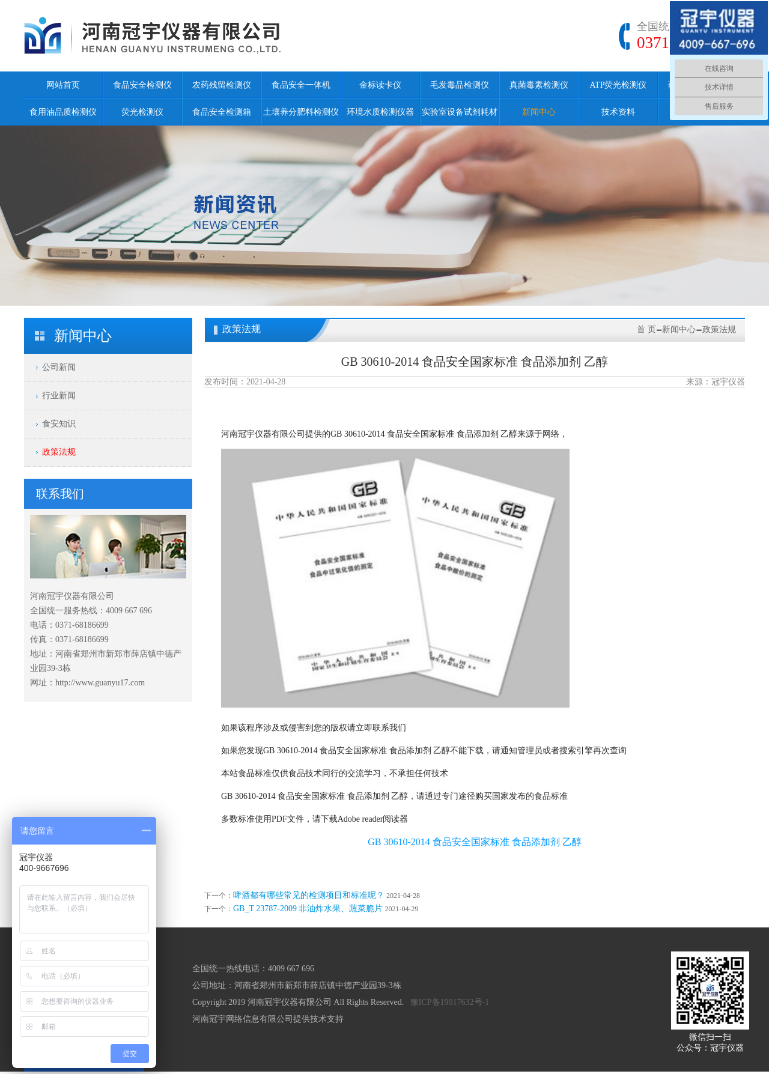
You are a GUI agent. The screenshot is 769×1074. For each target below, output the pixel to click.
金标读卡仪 (380, 85)
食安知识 (59, 423)
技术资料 (618, 112)
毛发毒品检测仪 (459, 85)
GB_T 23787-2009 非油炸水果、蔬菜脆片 (308, 908)
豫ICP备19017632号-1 (449, 1002)
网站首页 (63, 85)
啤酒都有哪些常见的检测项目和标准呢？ (308, 895)
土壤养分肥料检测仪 (301, 112)
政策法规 (59, 452)
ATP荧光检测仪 (618, 85)
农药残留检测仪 (221, 85)
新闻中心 (539, 112)
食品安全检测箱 (221, 112)
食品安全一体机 (301, 85)
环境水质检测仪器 (380, 112)
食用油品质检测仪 (63, 112)
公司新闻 (59, 367)
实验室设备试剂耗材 (459, 112)
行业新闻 (59, 395)
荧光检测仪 (142, 112)
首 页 (646, 329)
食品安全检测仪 (142, 85)
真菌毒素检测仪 (538, 85)
